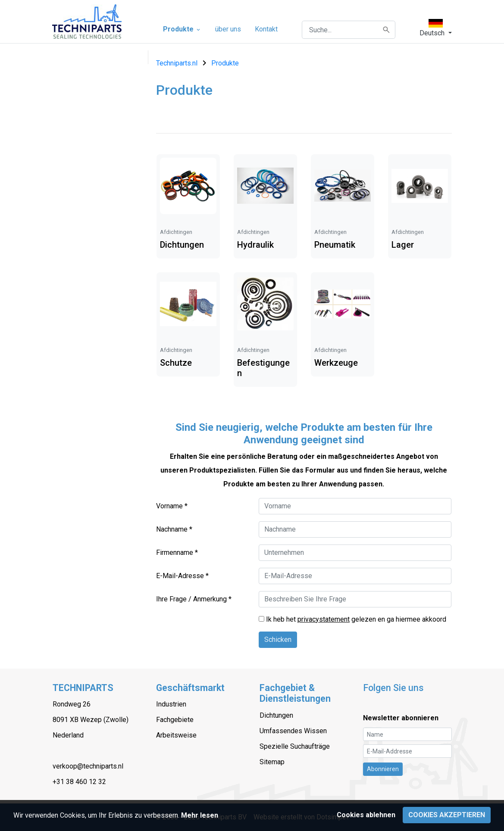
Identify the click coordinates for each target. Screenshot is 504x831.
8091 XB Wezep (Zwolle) (90, 720)
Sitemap (272, 762)
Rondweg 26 (72, 704)
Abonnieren (383, 769)
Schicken (277, 639)
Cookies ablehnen (366, 815)
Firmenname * (177, 552)
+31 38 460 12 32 (79, 782)
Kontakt (266, 29)
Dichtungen (276, 715)
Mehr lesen (199, 815)
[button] (435, 28)
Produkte (182, 29)
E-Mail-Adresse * (182, 576)
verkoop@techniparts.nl (88, 766)
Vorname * (172, 506)
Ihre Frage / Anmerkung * (194, 599)
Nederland (68, 735)
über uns (228, 29)
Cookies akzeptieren (446, 815)
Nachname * (174, 529)
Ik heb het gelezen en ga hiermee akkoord (356, 619)
